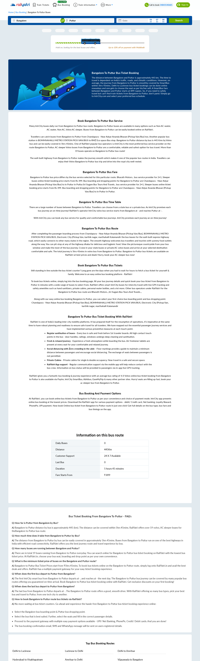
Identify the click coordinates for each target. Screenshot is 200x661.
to (21, 650)
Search (179, 20)
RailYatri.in (32, 556)
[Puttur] (89, 20)
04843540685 (166, 5)
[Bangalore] (36, 20)
